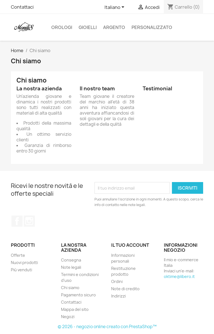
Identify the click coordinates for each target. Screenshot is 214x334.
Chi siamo (70, 287)
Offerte (18, 255)
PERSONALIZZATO (152, 27)
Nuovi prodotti (24, 262)
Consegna (71, 260)
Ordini (117, 281)
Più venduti (21, 269)
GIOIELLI (88, 27)
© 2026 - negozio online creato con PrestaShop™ (107, 327)
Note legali (71, 267)
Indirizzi (118, 296)
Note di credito (125, 288)
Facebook (17, 221)
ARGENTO (114, 27)
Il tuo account (130, 245)
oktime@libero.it (179, 276)
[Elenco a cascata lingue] (115, 7)
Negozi (67, 316)
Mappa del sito (75, 309)
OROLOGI (61, 27)
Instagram (29, 221)
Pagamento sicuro (78, 294)
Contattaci (22, 7)
